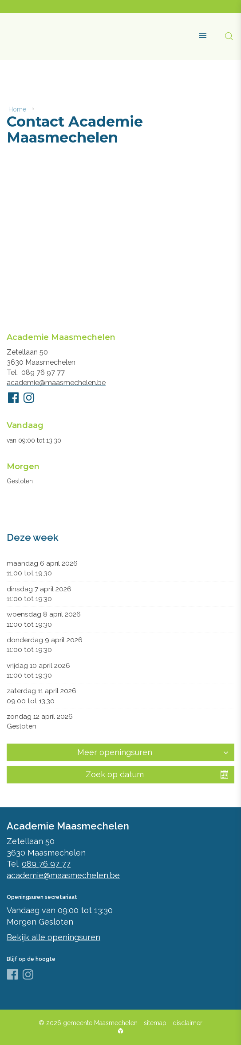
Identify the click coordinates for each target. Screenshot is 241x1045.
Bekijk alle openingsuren (53, 937)
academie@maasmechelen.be (56, 382)
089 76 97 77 (43, 372)
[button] (199, 32)
